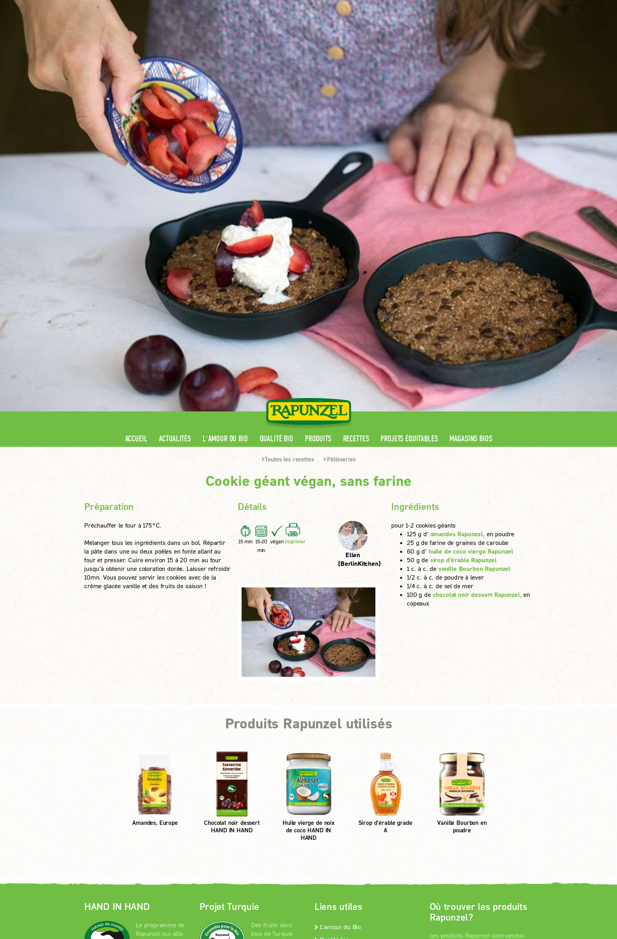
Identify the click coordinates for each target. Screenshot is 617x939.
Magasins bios (470, 182)
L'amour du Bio (225, 182)
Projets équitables (409, 182)
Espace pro (383, 6)
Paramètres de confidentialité (149, 794)
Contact (466, 6)
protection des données (264, 784)
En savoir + (115, 743)
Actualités (174, 182)
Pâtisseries (339, 202)
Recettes (356, 182)
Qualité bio (276, 182)
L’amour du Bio (337, 669)
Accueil (136, 182)
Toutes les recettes (288, 202)
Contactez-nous (337, 694)
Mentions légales (198, 784)
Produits (318, 182)
